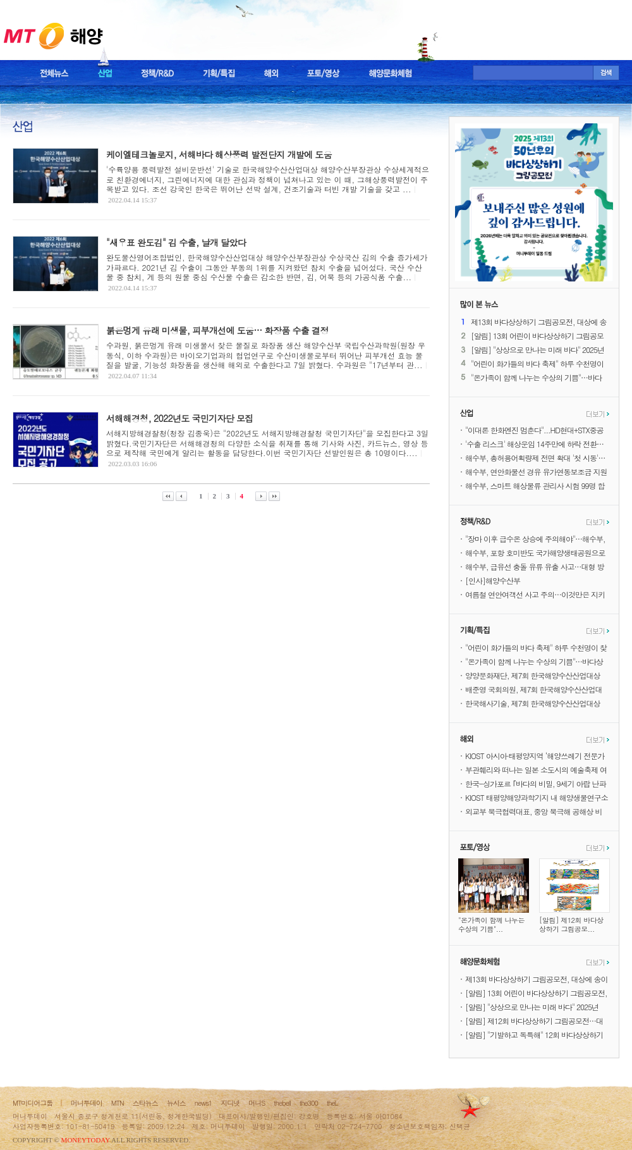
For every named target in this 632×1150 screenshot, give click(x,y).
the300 (309, 1103)
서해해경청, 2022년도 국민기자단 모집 (179, 418)
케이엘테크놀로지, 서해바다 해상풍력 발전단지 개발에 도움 (219, 154)
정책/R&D (157, 73)
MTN (117, 1103)
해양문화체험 (390, 73)
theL (332, 1103)
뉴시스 (176, 1103)
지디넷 (230, 1103)
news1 (203, 1103)
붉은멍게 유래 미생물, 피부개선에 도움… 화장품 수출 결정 (217, 330)
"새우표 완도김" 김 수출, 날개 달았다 (176, 242)
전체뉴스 (54, 73)
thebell (282, 1103)
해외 (271, 73)
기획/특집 (219, 73)
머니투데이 (86, 1103)
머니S (256, 1103)
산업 (104, 73)
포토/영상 (324, 73)
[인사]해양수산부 (492, 580)
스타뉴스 (145, 1103)
